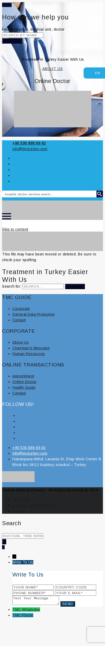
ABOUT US (52, 69)
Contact (19, 320)
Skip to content (15, 229)
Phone (27, 617)
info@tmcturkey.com (29, 149)
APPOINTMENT (52, 134)
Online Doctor (24, 382)
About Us (20, 342)
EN (95, 72)
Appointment (23, 376)
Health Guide (23, 387)
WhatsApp (31, 611)
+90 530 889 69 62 (29, 143)
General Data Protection (33, 314)
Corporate (21, 309)
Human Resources (28, 354)
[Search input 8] (49, 194)
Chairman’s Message (31, 348)
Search (12, 41)
